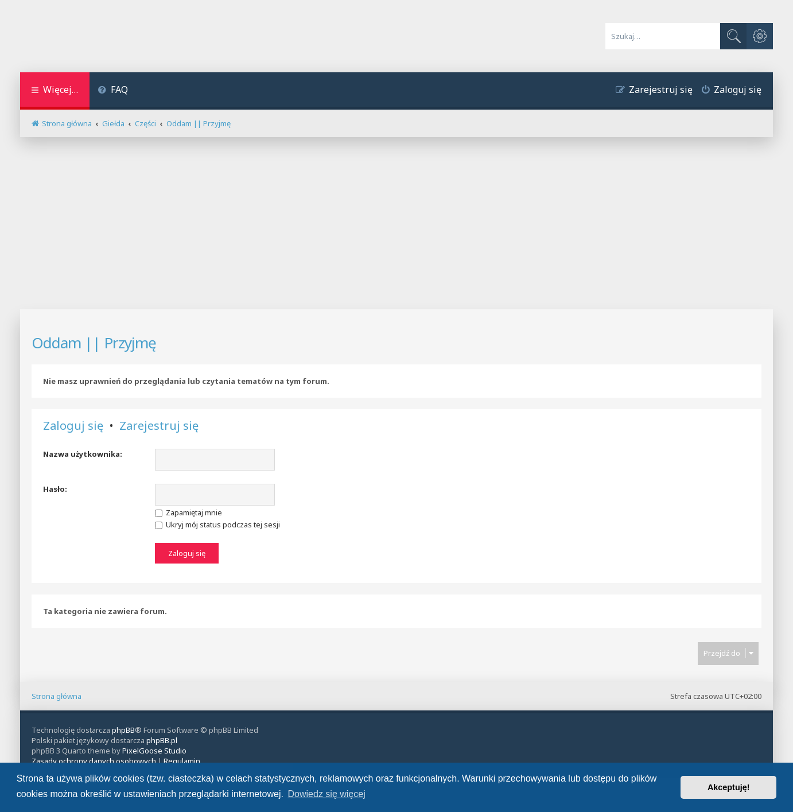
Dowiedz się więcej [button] (327, 794)
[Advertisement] (396, 223)
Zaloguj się (73, 426)
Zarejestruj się (159, 426)
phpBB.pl (161, 740)
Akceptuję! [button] (729, 787)
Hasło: (55, 489)
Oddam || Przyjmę (94, 342)
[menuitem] (113, 91)
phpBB (123, 730)
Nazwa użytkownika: (82, 454)
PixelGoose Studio (154, 750)
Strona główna (56, 696)
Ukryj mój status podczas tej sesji (217, 524)
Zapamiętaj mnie (188, 512)
